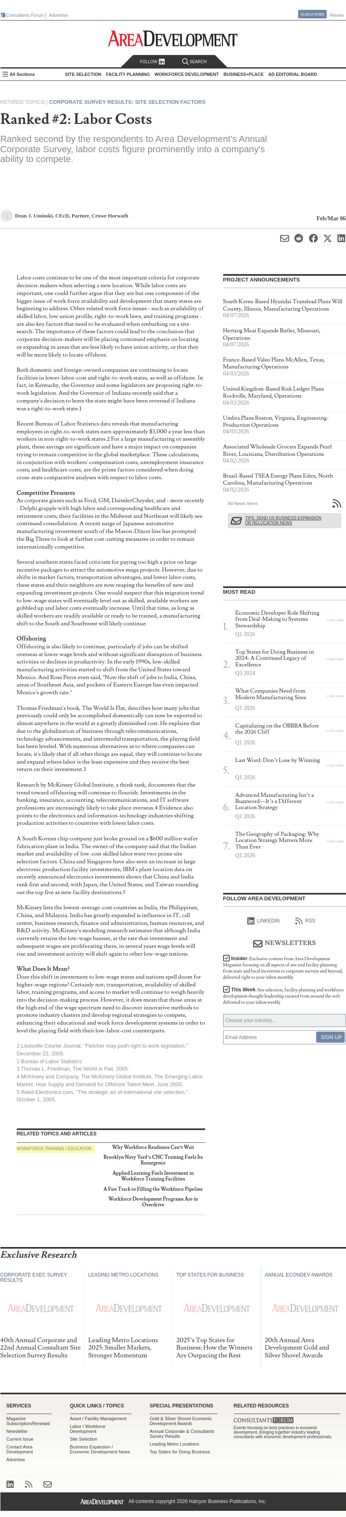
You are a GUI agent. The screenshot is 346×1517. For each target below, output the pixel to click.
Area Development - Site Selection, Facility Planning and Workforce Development (173, 38)
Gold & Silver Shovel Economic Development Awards (181, 1421)
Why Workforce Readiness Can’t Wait (153, 1147)
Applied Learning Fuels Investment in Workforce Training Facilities (153, 1176)
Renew (337, 15)
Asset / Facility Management (98, 1418)
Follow (152, 61)
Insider (283, 968)
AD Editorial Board (292, 74)
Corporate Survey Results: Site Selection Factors (127, 102)
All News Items (243, 503)
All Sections (22, 74)
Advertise (58, 15)
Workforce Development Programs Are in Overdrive (153, 1202)
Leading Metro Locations (174, 1443)
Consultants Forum (25, 15)
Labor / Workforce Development (88, 1429)
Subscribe (312, 14)
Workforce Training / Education (54, 1148)
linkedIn (263, 921)
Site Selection (83, 1439)
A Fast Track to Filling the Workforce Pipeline (153, 1189)
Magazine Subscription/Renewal (28, 1421)
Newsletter (17, 1431)
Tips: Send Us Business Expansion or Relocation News (283, 520)
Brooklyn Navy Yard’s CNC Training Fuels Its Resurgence (153, 1160)
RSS (305, 921)
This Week (283, 996)
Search (194, 61)
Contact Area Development (20, 1449)
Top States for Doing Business (180, 1451)
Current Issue (20, 1439)
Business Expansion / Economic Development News (100, 1449)
